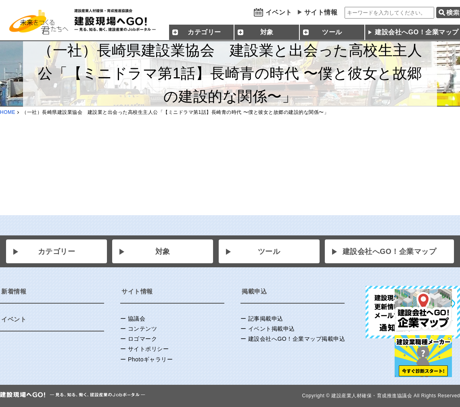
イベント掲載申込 (271, 328)
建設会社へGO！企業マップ (390, 252)
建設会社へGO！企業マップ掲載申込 (296, 339)
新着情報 (13, 291)
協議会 (137, 318)
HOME (7, 112)
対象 (162, 252)
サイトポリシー (148, 349)
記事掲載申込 (265, 318)
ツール (269, 252)
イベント (279, 12)
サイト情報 (321, 12)
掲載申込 (254, 291)
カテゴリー (56, 252)
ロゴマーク (142, 339)
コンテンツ (142, 328)
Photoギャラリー (150, 359)
